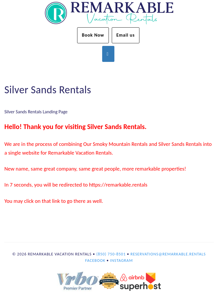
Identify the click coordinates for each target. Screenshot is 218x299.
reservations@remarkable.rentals (168, 254)
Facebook (95, 260)
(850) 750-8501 (111, 254)
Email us (125, 35)
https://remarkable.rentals (118, 184)
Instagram (121, 260)
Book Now (93, 35)
